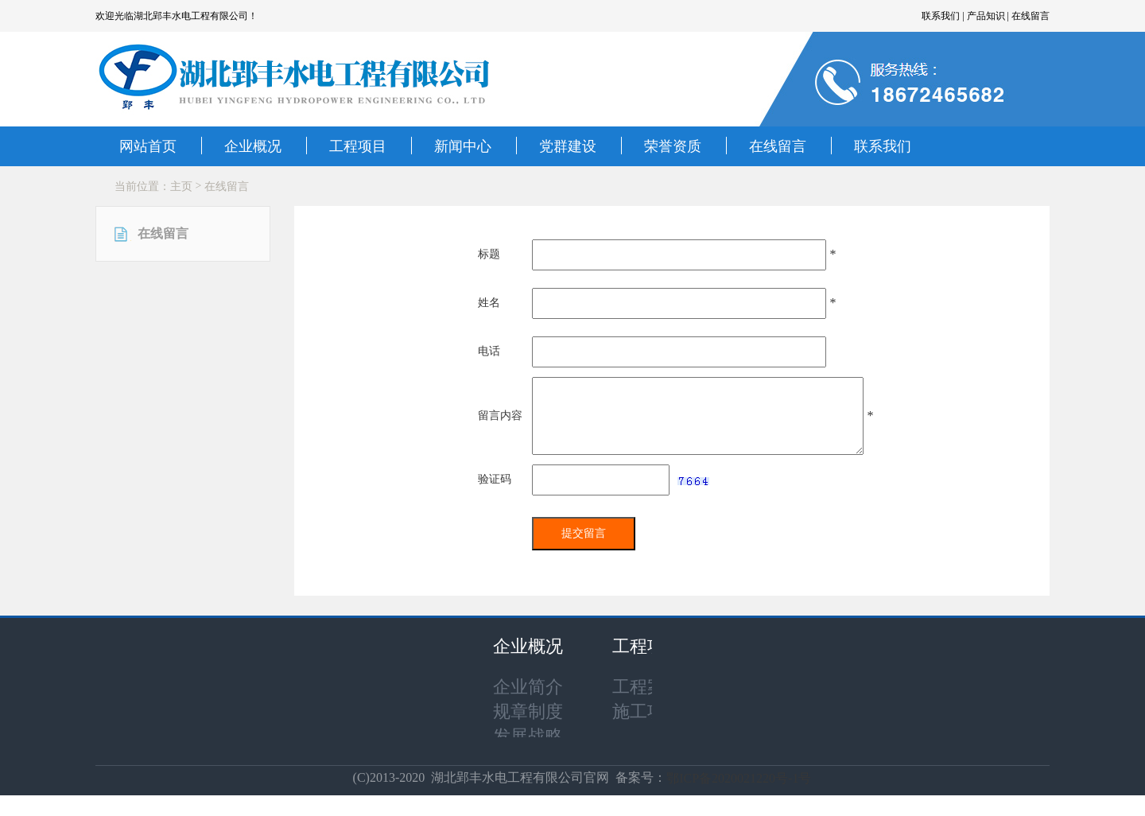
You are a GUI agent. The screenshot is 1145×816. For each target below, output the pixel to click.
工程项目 (357, 146)
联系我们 (882, 146)
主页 (181, 186)
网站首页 (148, 146)
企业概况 (252, 146)
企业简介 (528, 687)
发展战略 (528, 736)
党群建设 (567, 146)
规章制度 (528, 711)
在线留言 (777, 146)
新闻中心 (462, 146)
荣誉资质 (672, 146)
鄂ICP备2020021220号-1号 (738, 778)
